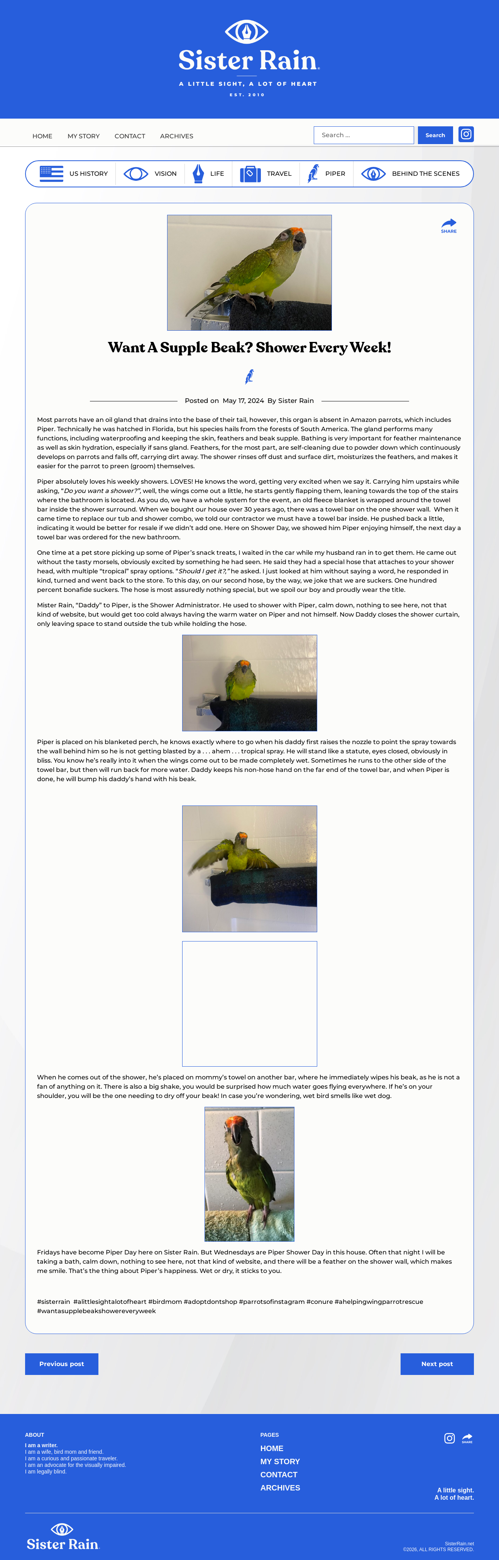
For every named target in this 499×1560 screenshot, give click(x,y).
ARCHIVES (176, 136)
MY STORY (84, 136)
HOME (42, 136)
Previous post (61, 1364)
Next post (437, 1364)
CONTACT (130, 136)
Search (435, 135)
